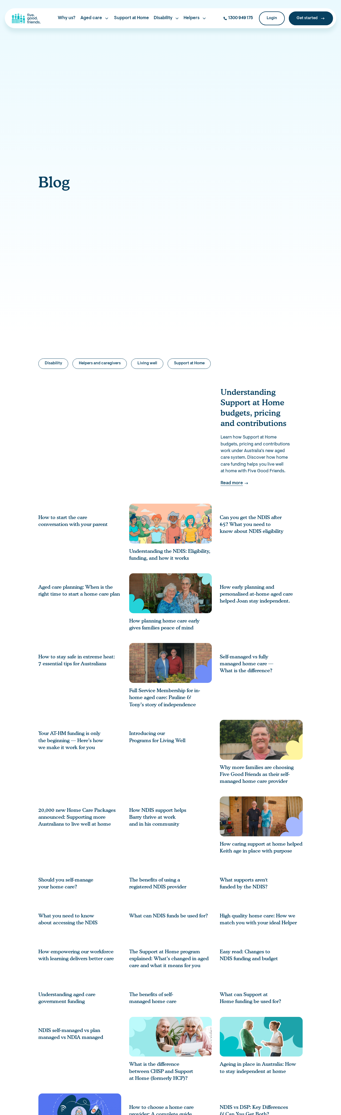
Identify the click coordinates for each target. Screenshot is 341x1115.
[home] (26, 18)
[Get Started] (310, 18)
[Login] (271, 18)
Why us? (66, 18)
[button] (94, 18)
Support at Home (131, 18)
